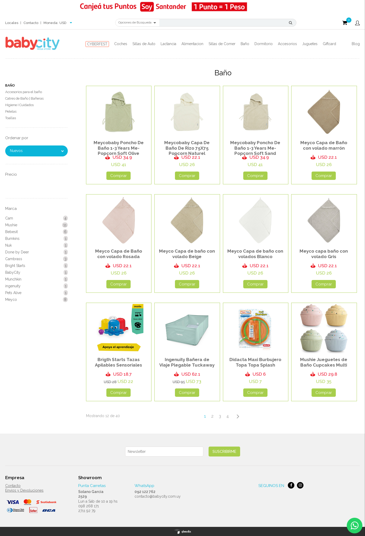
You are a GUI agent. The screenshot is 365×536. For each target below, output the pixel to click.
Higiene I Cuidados (19, 105)
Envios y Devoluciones (24, 490)
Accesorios (287, 44)
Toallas (10, 118)
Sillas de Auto (143, 44)
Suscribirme (224, 451)
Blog (356, 44)
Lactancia (168, 44)
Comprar (118, 175)
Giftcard (329, 44)
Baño (245, 44)
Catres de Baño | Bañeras (24, 98)
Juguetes (310, 44)
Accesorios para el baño (23, 92)
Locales (11, 23)
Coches (120, 44)
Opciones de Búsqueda (137, 23)
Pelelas (10, 111)
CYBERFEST (97, 44)
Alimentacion (192, 44)
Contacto (30, 23)
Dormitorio (263, 44)
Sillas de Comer (222, 44)
